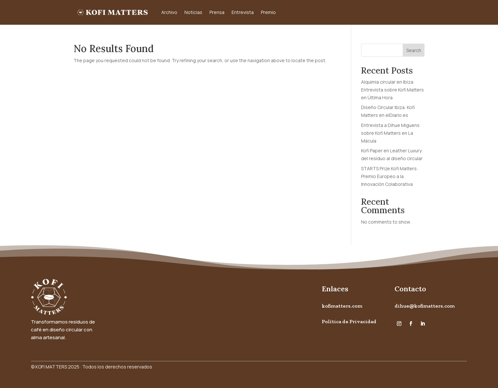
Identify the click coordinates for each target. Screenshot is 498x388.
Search (413, 50)
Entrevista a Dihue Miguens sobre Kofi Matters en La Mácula (390, 133)
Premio (268, 12)
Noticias (193, 12)
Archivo (169, 12)
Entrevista (243, 12)
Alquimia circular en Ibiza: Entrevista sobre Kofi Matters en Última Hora (392, 90)
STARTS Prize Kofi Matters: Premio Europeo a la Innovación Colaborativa (389, 176)
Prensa (216, 12)
